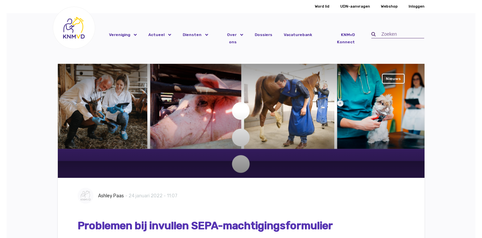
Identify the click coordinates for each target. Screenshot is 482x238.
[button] (74, 27)
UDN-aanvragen (355, 6)
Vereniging (119, 34)
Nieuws (393, 78)
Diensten (192, 34)
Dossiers (263, 34)
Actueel (156, 34)
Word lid (322, 6)
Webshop (389, 6)
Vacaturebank (298, 34)
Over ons (232, 38)
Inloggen (417, 6)
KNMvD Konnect (346, 38)
